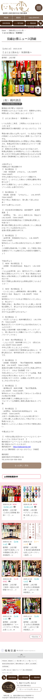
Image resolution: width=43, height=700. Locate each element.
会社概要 (33, 664)
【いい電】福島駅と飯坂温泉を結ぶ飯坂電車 (15, 7)
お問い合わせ (6, 670)
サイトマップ (6, 673)
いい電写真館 (18, 23)
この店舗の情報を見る (10, 104)
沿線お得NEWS (34, 17)
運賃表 (18, 17)
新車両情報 (6, 23)
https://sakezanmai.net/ (22, 447)
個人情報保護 (27, 670)
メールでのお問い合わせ (30, 689)
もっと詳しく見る (21, 465)
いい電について (31, 661)
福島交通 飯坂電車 (8, 687)
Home (4, 30)
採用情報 (5, 666)
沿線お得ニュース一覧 (16, 30)
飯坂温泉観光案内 (8, 664)
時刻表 (6, 17)
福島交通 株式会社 (18, 650)
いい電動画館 (31, 23)
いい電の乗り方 (19, 661)
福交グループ (17, 670)
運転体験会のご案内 (22, 664)
